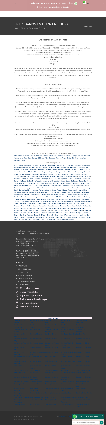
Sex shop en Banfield (68, 372)
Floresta (28, 176)
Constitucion (26, 174)
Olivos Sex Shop (19, 372)
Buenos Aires (18, 155)
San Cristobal (35, 194)
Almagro (70, 165)
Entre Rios (52, 155)
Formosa (52, 158)
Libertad (56, 181)
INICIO (20, 263)
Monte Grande (56, 185)
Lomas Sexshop (50, 381)
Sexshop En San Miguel (22, 397)
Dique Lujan (18, 215)
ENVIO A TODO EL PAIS (26, 278)
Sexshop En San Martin (84, 393)
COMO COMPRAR (24, 269)
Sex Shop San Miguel (83, 338)
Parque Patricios (24, 190)
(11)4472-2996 (29, 253)
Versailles (24, 197)
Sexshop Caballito (51, 357)
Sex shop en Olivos (82, 343)
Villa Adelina (50, 197)
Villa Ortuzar (52, 204)
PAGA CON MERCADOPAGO (28, 281)
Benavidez (51, 213)
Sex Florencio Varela (83, 370)
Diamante (85, 213)
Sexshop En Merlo (36, 381)
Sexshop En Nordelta (52, 384)
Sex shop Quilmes (36, 338)
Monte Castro (33, 185)
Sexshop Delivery (66, 357)
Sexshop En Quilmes (52, 388)
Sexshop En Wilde (51, 400)
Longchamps (19, 183)
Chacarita (87, 172)
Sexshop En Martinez (68, 361)
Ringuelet (82, 217)
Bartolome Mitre (50, 167)
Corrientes (60, 155)
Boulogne (24, 169)
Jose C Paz (52, 179)
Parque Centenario (55, 188)
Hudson (17, 179)
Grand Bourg (72, 176)
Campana (23, 213)
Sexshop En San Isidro (37, 393)
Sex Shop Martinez (36, 334)
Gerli (83, 183)
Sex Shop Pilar (81, 334)
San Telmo (69, 201)
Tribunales (32, 204)
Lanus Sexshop (81, 388)
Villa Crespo (87, 197)
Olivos (34, 188)
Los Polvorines (30, 183)
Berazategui (33, 169)
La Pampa (74, 155)
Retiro (47, 192)
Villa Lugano (85, 199)
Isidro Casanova (35, 179)
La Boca (84, 179)
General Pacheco (65, 215)
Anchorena (77, 165)
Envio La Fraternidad (83, 400)
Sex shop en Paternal (21, 343)
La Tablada (38, 181)
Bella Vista (73, 167)
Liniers (63, 181)
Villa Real (72, 204)
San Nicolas (61, 201)
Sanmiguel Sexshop (51, 370)
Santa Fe (32, 155)
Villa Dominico (41, 199)
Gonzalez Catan (62, 176)
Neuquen (17, 160)
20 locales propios (27, 288)
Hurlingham (24, 179)
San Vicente (61, 219)
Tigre (16, 204)
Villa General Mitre (61, 199)
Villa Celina (78, 197)
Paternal (63, 192)
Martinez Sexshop (82, 372)
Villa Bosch (69, 197)
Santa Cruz (83, 158)
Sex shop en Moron (51, 347)
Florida (34, 176)
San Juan (87, 155)
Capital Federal (69, 172)
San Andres (85, 192)
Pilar (42, 219)
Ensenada (50, 215)
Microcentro (23, 185)
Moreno (75, 217)
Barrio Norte (40, 167)
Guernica (81, 176)
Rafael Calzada (62, 190)
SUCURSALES (22, 266)
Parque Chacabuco (69, 188)
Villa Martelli (35, 201)
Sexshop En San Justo (52, 393)
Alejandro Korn (61, 165)
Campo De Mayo (57, 169)
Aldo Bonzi (51, 165)
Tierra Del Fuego (53, 206)
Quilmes (53, 190)
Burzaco (41, 169)
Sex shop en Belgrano (21, 377)
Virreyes (23, 206)
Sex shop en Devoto (36, 361)
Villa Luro (17, 201)
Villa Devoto (31, 199)
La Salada (30, 181)
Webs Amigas (53, 318)
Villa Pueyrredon (62, 204)
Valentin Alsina (78, 194)
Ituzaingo (45, 179)
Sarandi (88, 201)
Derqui (78, 213)
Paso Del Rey (55, 192)
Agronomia (42, 165)
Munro (78, 185)
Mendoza (39, 155)
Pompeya (34, 190)
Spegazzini (69, 219)
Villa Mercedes (50, 219)
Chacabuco (79, 210)
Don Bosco (43, 174)
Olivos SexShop (50, 366)
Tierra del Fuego (61, 158)
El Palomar (40, 176)
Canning (67, 169)
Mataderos (76, 183)
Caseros (73, 169)
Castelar (80, 169)
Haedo (87, 176)
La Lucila (23, 181)
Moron (73, 185)
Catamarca (17, 158)
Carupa (66, 213)
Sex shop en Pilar (51, 338)
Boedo (86, 167)
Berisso (36, 213)
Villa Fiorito (50, 199)
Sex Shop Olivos (50, 334)
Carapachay (79, 172)
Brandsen (44, 213)
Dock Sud (35, 174)
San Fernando (45, 194)
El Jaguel (37, 215)
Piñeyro (70, 192)
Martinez (69, 183)
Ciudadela (37, 172)
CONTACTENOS (23, 285)
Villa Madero (26, 201)
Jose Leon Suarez (75, 179)
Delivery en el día (27, 291)
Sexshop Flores (19, 404)
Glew (87, 183)
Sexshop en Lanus (51, 361)
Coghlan (52, 172)
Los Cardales (49, 217)
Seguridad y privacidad (29, 295)
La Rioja (24, 158)
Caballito (48, 169)
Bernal (81, 167)
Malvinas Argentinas (51, 183)
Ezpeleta (77, 174)
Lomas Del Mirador (85, 181)
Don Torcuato (28, 215)
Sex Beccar (64, 370)
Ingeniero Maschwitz (79, 215)
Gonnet (62, 217)
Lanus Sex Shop (50, 397)
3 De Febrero (18, 165)
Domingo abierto (27, 302)
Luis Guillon (40, 183)
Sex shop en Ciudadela (22, 381)
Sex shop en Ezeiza (82, 357)
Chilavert (59, 213)
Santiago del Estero (38, 158)
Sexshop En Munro (20, 384)
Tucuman (45, 155)
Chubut (69, 158)
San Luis (80, 155)
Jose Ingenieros (62, 179)
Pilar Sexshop (18, 366)
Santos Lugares (79, 201)
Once (39, 188)
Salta (29, 158)
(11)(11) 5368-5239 (29, 251)
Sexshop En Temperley (68, 397)
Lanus (45, 181)
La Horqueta (40, 217)
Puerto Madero (44, 190)
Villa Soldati (80, 204)
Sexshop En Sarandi (36, 397)
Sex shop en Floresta (83, 352)
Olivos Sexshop (35, 370)
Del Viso (72, 213)
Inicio (85, 26)
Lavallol (50, 181)
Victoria (42, 197)
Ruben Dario (27, 219)
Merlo (16, 185)
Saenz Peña (36, 219)
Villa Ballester (60, 197)
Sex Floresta (34, 372)
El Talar (43, 215)
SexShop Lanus (35, 404)
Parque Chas (81, 188)
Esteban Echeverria (61, 174)
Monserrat (66, 185)
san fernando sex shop (83, 366)
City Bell (87, 169)
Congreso (17, 174)
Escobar (51, 174)
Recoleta (25, 192)
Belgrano (66, 167)
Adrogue (35, 165)
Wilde (29, 206)
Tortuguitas (23, 204)
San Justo (62, 194)
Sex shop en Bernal (51, 377)
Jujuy (46, 158)
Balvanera (17, 167)
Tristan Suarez (41, 204)
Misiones (67, 155)
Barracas (32, 167)
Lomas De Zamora (72, 181)
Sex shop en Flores (36, 357)
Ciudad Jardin (28, 172)
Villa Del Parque (20, 199)
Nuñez (16, 188)
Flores (22, 176)
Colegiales (59, 172)
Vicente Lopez (34, 197)
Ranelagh (17, 192)
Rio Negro (75, 158)
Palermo (45, 188)
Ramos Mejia (83, 190)
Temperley (42, 206)
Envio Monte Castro (36, 400)
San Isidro (54, 194)
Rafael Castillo (72, 190)
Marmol (62, 183)
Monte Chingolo (45, 185)
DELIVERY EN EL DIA (25, 275)
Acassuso (27, 165)
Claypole (45, 172)
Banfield (25, 167)
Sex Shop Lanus (35, 329)
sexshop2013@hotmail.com (30, 255)
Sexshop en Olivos (67, 384)
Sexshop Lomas (50, 404)
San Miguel (52, 201)
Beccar (59, 167)
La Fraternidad (29, 217)
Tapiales (35, 206)
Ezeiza (71, 174)
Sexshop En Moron (82, 381)
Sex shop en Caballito (83, 377)
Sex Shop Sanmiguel (36, 343)
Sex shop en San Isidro (68, 334)
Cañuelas (30, 213)
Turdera (69, 194)
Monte (69, 217)
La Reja (21, 217)
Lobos (57, 217)
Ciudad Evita (18, 172)
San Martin (44, 201)
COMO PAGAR (23, 272)
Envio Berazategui (67, 404)
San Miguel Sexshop (21, 370)
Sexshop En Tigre (82, 397)
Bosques (17, 169)
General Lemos (50, 176)
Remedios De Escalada (36, 192)
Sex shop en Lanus (51, 352)
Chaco (23, 160)
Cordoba (26, 155)
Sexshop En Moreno (67, 381)
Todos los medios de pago (31, 299)
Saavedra (77, 192)
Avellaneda (86, 165)
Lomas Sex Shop (35, 384)
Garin (56, 215)
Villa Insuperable (74, 199)
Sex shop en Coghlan (83, 361)
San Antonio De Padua (21, 194)
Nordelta (85, 185)
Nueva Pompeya (25, 188)
